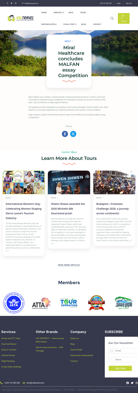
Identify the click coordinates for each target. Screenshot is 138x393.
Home (44, 12)
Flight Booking (8, 361)
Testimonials (76, 349)
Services (59, 12)
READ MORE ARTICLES (69, 265)
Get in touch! (123, 18)
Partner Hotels (48, 24)
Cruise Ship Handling (11, 366)
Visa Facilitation (8, 344)
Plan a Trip (70, 24)
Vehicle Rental (8, 355)
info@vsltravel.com (30, 3)
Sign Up (129, 3)
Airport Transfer (8, 349)
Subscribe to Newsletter (81, 355)
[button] (3, 303)
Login (119, 3)
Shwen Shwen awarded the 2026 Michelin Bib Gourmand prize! (68, 208)
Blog (83, 24)
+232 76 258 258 (105, 3)
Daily (68, 41)
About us (74, 338)
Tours (83, 12)
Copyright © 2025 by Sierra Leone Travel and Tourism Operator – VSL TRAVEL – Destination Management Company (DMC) (59, 389)
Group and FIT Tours (10, 338)
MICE (71, 12)
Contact (97, 24)
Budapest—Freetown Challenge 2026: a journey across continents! (112, 208)
